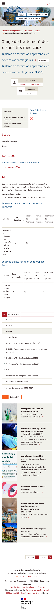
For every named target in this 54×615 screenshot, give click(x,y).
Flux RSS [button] (43, 557)
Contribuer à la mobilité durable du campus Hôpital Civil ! (33, 459)
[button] (48, 3)
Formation (29, 30)
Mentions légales (29, 587)
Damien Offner (14, 167)
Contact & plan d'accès (28, 576)
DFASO (37, 30)
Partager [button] (30, 557)
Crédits (41, 587)
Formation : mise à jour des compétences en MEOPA (33, 430)
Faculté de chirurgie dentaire (12, 30)
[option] (27, 413)
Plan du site (14, 587)
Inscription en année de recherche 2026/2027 (32, 410)
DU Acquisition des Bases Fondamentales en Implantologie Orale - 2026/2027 (32, 507)
